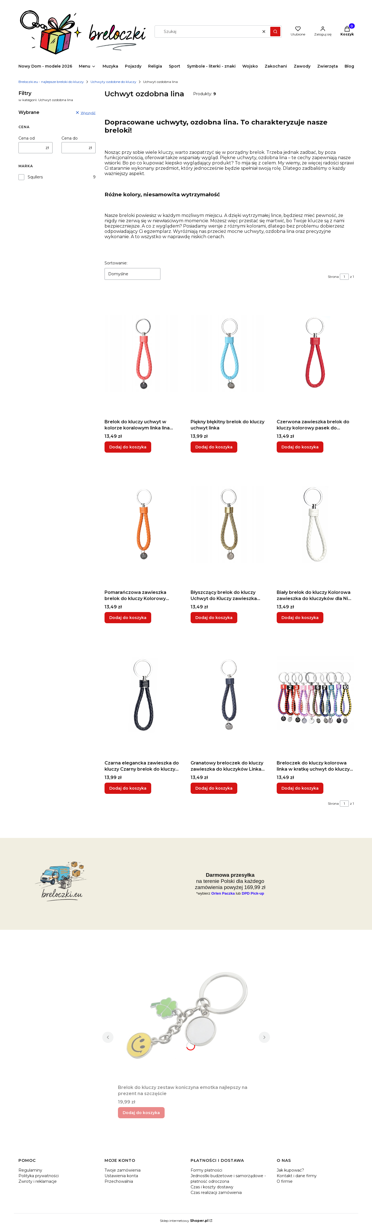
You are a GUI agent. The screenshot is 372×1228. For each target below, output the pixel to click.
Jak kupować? (290, 1170)
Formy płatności (206, 1170)
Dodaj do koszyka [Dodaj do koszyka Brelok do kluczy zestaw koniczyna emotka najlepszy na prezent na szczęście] (141, 1112)
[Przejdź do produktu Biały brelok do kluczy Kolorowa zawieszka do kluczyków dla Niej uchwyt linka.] (315, 524)
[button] (275, 31)
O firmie (285, 1181)
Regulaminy (30, 1170)
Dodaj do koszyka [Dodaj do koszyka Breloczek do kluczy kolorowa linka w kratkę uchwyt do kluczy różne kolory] (300, 788)
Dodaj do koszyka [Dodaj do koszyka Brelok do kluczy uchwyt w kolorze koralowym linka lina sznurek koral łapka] (127, 447)
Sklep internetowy (184, 1221)
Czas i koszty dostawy (212, 1186)
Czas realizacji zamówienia (216, 1192)
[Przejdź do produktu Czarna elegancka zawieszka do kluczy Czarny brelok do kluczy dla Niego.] (143, 695)
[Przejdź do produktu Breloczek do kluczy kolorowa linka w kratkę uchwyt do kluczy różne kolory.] (315, 695)
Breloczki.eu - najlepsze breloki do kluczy (51, 82)
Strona (333, 276)
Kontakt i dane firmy (297, 1175)
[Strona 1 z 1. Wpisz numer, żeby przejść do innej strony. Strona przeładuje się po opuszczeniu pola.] (344, 277)
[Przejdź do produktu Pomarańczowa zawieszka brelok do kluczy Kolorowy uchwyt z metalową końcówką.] (143, 524)
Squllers (35, 177)
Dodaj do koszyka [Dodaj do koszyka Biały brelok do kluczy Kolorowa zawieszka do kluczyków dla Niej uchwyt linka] (300, 617)
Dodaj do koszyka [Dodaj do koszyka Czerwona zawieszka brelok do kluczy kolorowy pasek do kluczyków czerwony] (300, 447)
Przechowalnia (119, 1181)
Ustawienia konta (121, 1175)
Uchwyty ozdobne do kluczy (113, 82)
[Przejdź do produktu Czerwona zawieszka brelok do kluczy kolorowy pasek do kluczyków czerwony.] (315, 354)
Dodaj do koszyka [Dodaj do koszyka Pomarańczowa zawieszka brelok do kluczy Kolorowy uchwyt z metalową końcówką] (127, 617)
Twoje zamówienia (123, 1170)
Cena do (69, 138)
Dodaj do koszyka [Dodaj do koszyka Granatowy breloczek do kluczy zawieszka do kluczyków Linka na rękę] (214, 788)
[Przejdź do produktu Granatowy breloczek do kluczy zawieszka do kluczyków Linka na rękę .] (229, 695)
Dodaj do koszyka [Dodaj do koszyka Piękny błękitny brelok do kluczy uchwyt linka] (214, 447)
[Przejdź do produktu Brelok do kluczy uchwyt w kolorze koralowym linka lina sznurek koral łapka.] (143, 354)
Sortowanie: (116, 263)
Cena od (26, 138)
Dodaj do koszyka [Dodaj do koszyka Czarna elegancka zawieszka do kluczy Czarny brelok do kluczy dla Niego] (127, 788)
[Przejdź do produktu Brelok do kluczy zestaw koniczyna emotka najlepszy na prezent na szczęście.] (186, 1019)
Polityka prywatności (38, 1175)
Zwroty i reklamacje (37, 1181)
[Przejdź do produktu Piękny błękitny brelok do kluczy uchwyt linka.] (229, 354)
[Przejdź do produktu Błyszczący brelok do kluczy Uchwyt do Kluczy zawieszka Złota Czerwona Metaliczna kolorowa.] (229, 524)
